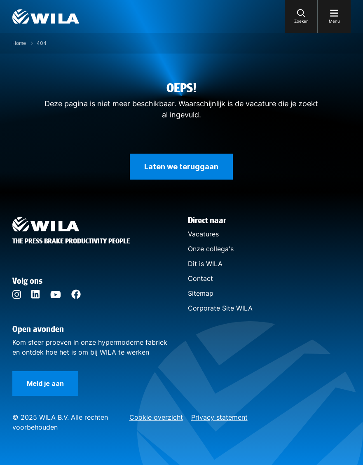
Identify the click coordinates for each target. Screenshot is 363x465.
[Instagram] (16, 297)
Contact (200, 278)
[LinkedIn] (35, 296)
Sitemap (200, 293)
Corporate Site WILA (220, 308)
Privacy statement (219, 417)
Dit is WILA (205, 263)
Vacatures (203, 234)
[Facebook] (76, 296)
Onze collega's (211, 249)
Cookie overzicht (156, 417)
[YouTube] (55, 296)
